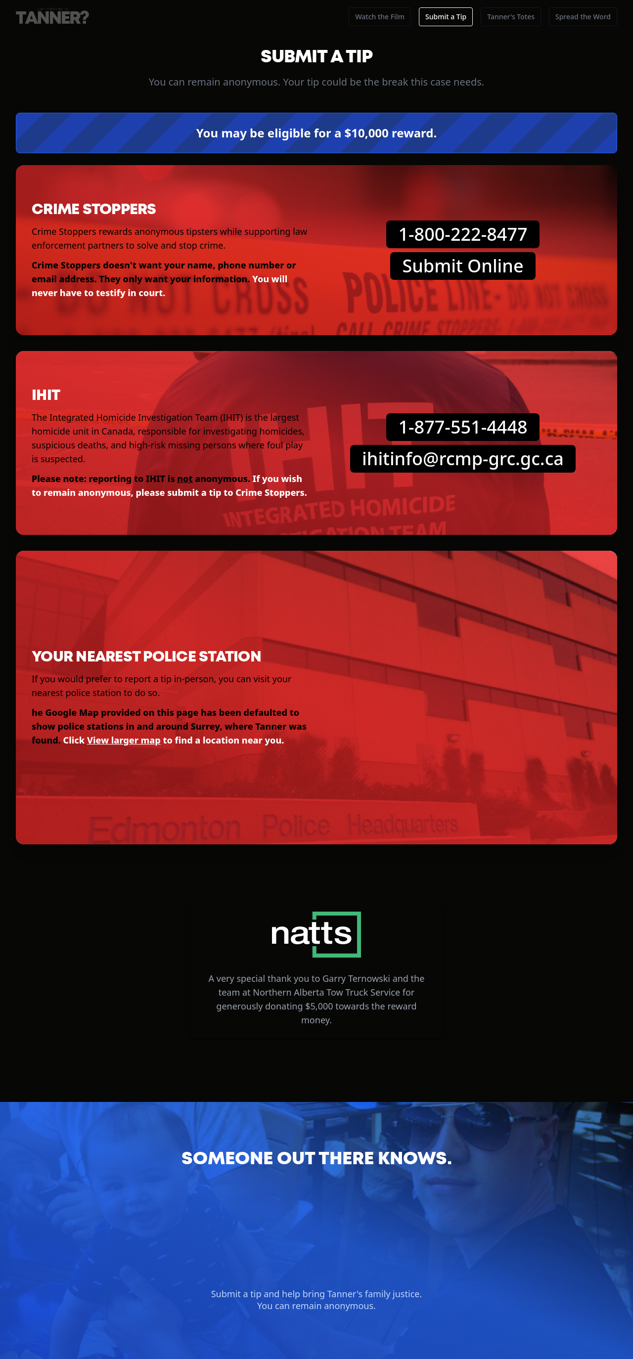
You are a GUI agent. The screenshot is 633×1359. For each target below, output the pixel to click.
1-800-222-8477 (462, 234)
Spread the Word (583, 16)
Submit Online (462, 266)
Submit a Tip (445, 16)
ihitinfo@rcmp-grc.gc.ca (463, 458)
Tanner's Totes (511, 16)
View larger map (124, 740)
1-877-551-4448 (462, 427)
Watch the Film (380, 16)
